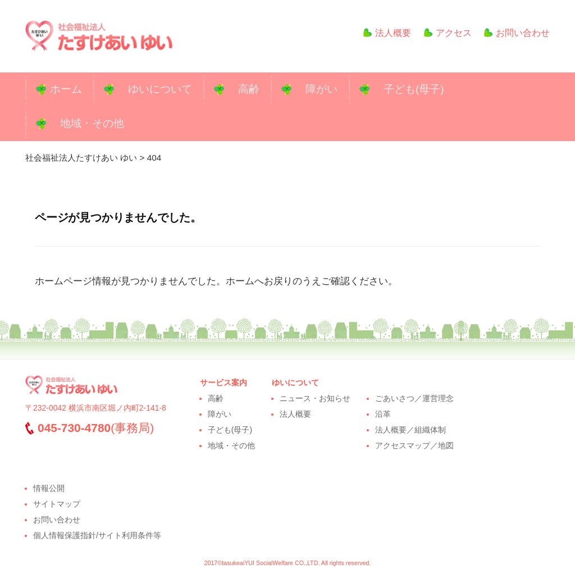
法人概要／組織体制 (410, 429)
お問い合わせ (517, 33)
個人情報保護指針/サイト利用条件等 (97, 535)
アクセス (448, 33)
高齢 (248, 89)
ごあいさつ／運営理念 (414, 398)
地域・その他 (92, 123)
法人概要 (382, 33)
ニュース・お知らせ (315, 398)
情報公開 (49, 488)
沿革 (383, 413)
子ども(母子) (414, 89)
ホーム (66, 89)
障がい (321, 89)
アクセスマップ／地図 (414, 445)
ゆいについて (160, 89)
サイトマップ (56, 503)
